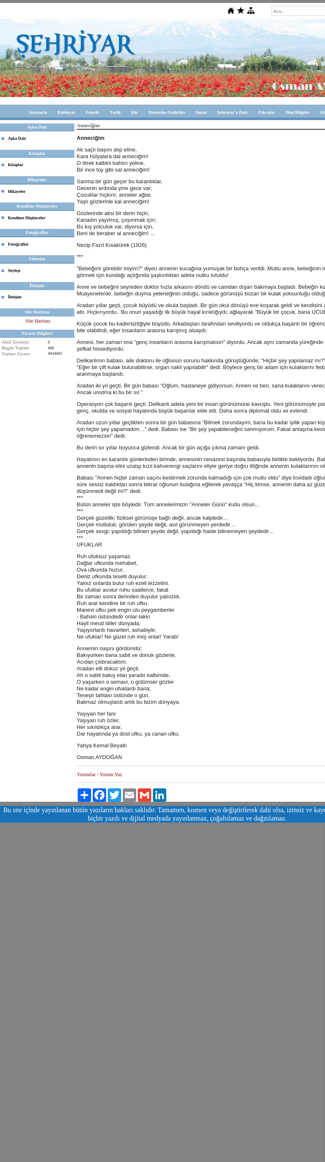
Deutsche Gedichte (166, 112)
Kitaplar (15, 164)
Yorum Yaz (111, 774)
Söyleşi (14, 270)
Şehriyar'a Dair (232, 112)
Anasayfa (38, 112)
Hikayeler (16, 191)
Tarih (114, 112)
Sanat (201, 112)
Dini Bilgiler (297, 112)
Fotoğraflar (18, 244)
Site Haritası (38, 321)
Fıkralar (267, 112)
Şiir (134, 112)
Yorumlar (86, 774)
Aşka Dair (17, 138)
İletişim (14, 297)
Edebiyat (66, 112)
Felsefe (92, 112)
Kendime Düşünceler (27, 217)
